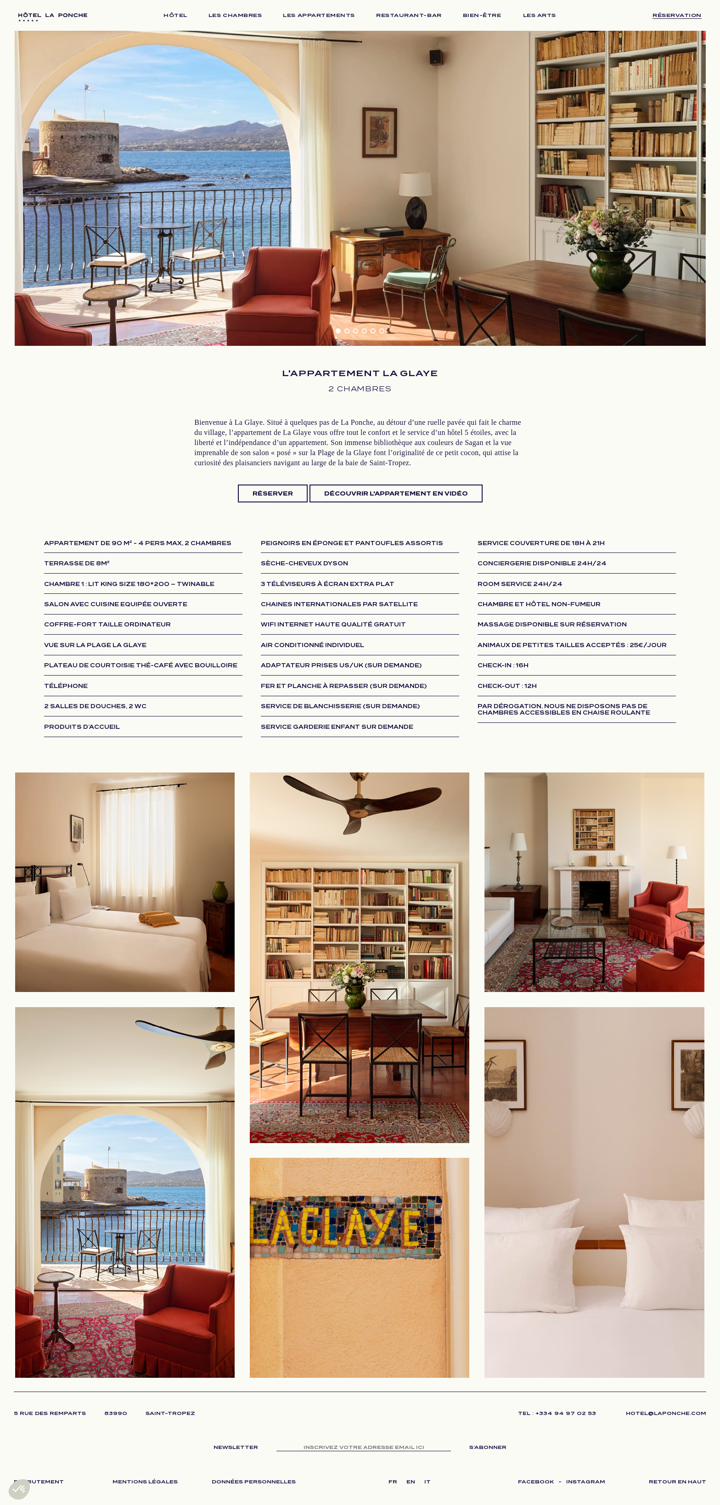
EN (410, 1481)
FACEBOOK (536, 1481)
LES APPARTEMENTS (319, 15)
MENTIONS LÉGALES (145, 1481)
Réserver (273, 493)
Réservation (677, 15)
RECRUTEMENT (39, 1481)
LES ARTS (539, 15)
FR (392, 1481)
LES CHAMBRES (235, 15)
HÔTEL (175, 15)
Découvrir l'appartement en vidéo (396, 493)
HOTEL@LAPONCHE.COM (666, 1413)
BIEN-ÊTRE (482, 15)
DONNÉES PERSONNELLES (254, 1481)
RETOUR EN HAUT (677, 1481)
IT (427, 1481)
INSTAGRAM (585, 1481)
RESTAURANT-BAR (409, 15)
